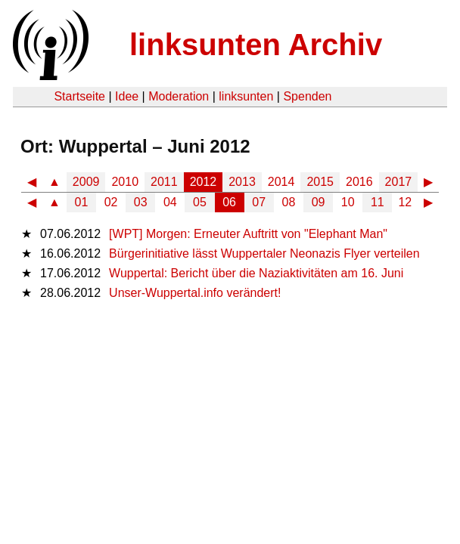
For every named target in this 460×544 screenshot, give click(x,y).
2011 (164, 181)
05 (200, 202)
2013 (242, 181)
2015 (320, 181)
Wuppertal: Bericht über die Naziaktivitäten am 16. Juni (256, 273)
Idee (126, 96)
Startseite (79, 96)
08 (289, 202)
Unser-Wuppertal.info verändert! (195, 292)
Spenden (307, 96)
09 (318, 202)
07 (259, 202)
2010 (124, 181)
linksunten (246, 96)
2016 (359, 181)
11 (377, 202)
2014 (281, 181)
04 (170, 202)
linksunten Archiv (255, 44)
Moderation (178, 96)
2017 (398, 181)
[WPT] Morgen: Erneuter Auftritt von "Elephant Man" (248, 233)
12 (405, 202)
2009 (86, 181)
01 (82, 202)
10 (348, 202)
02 (111, 202)
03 (141, 202)
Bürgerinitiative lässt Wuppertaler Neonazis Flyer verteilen (264, 253)
